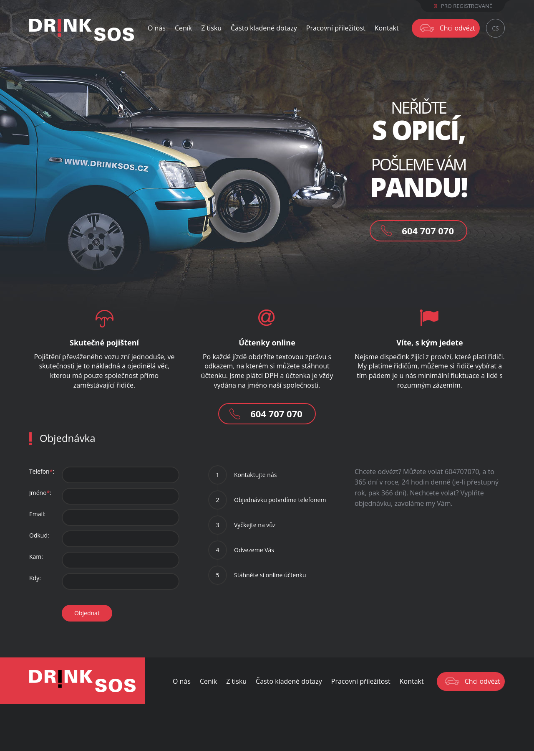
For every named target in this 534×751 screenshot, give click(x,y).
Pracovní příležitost (335, 28)
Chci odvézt (457, 28)
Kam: (36, 557)
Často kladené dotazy (264, 28)
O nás (157, 28)
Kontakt (387, 28)
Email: (37, 514)
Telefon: (41, 471)
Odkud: (39, 535)
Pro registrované (462, 6)
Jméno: (40, 493)
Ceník (183, 28)
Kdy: (35, 578)
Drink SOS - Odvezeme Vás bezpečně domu (82, 681)
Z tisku (211, 28)
